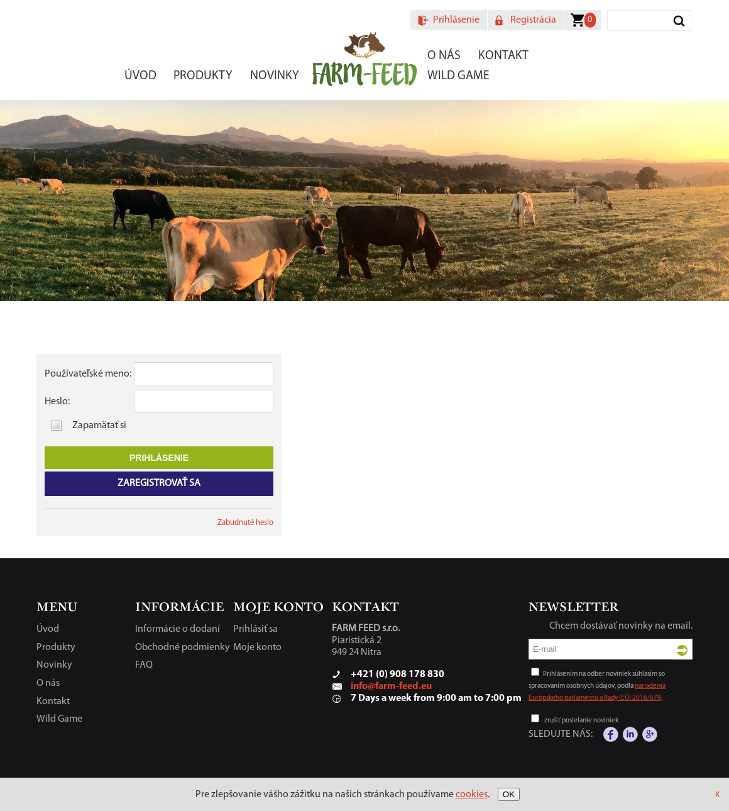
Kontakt (503, 56)
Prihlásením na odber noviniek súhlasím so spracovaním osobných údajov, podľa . (597, 686)
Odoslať (682, 650)
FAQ (144, 665)
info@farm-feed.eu (391, 686)
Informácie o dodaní (177, 629)
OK (509, 794)
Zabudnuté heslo (245, 523)
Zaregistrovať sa (159, 483)
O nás (444, 56)
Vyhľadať (679, 20)
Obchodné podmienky (182, 648)
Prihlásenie (456, 20)
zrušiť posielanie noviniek (581, 720)
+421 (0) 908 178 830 (397, 675)
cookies (472, 795)
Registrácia (533, 20)
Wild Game (458, 76)
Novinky (274, 76)
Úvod (140, 76)
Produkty (203, 76)
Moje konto (257, 648)
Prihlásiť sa (255, 629)
